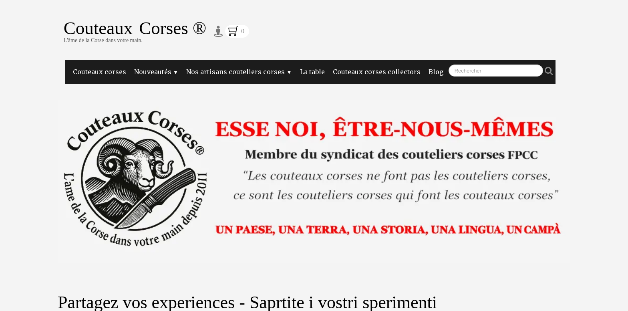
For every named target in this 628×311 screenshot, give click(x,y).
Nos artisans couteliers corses (239, 72)
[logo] (135, 34)
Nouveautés (156, 72)
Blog (436, 72)
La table (312, 72)
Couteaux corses (99, 72)
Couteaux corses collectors (377, 72)
